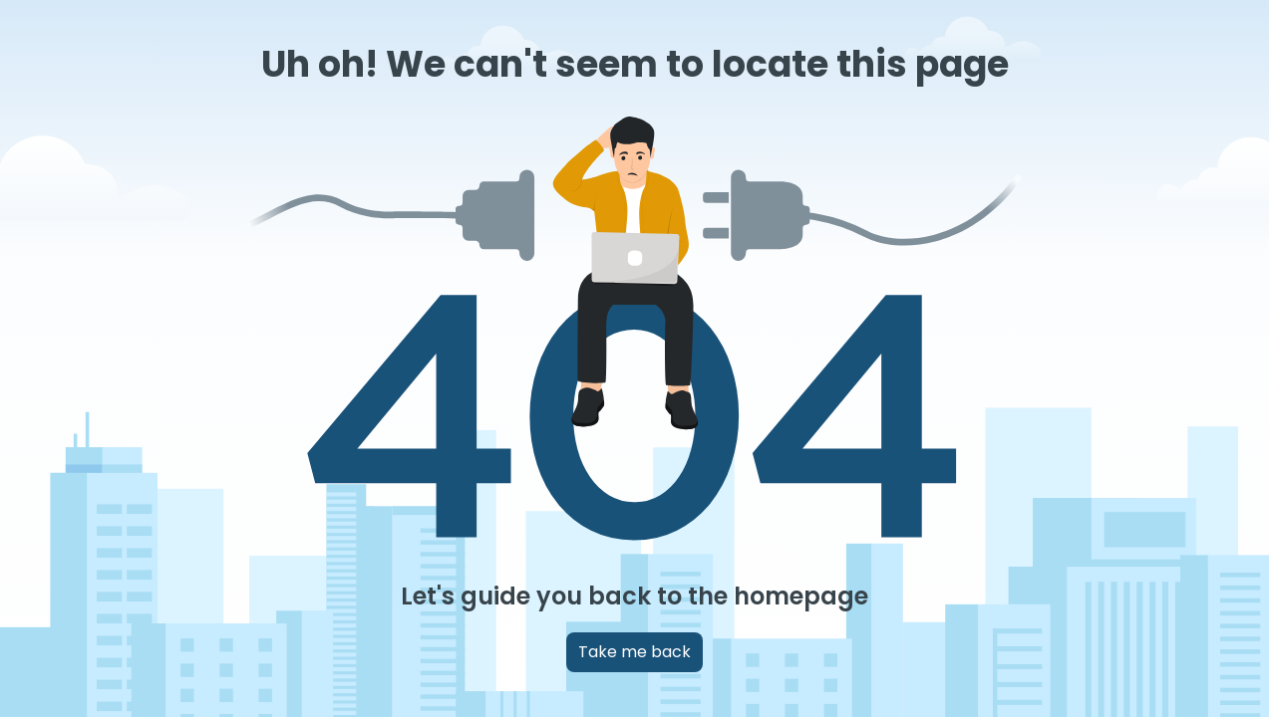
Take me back (634, 651)
